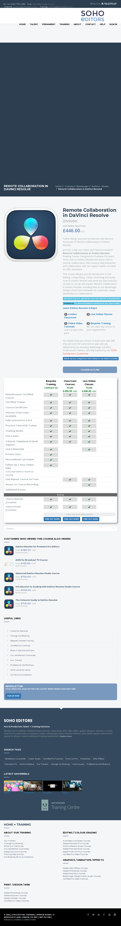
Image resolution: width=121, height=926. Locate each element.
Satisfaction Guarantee (15, 758)
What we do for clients (20, 670)
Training (64, 24)
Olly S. (66, 792)
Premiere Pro (11, 764)
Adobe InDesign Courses (15, 898)
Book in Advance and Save (22, 650)
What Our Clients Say (14, 846)
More (52, 519)
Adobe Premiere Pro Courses (76, 843)
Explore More (66, 736)
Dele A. (7, 792)
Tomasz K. (47, 792)
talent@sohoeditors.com (43, 4)
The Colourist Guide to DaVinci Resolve (37, 600)
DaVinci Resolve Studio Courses (77, 846)
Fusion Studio (34, 758)
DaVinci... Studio (100, 186)
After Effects (98, 758)
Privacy (8, 920)
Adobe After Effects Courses (75, 868)
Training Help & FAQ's (14, 854)
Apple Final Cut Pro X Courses (76, 851)
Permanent (48, 24)
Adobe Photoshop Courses (75, 871)
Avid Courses (78, 764)
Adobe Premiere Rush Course (76, 849)
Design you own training (15, 851)
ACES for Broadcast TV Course (32, 560)
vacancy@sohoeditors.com (25, 7)
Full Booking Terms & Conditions (18, 857)
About (77, 24)
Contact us (69, 303)
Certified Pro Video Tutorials (75, 854)
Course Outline (90, 370)
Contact (90, 24)
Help (102, 24)
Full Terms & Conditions (21, 675)
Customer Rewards (19, 631)
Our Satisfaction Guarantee (22, 655)
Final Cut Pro (72, 758)
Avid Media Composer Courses (76, 841)
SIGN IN (113, 24)
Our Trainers (16, 660)
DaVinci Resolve (27, 764)
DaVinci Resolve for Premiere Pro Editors (37, 546)
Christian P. (29, 792)
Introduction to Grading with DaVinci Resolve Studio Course (48, 587)
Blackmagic (83, 186)
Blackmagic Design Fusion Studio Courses (82, 876)
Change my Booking (19, 636)
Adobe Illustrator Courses (74, 873)
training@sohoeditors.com (60, 7)
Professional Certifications (22, 665)
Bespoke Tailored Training (22, 640)
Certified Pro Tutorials (20, 645)
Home (22, 24)
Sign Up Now (13, 696)
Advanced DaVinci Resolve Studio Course (38, 573)
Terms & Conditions (25, 920)
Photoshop (85, 758)
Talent (34, 24)
